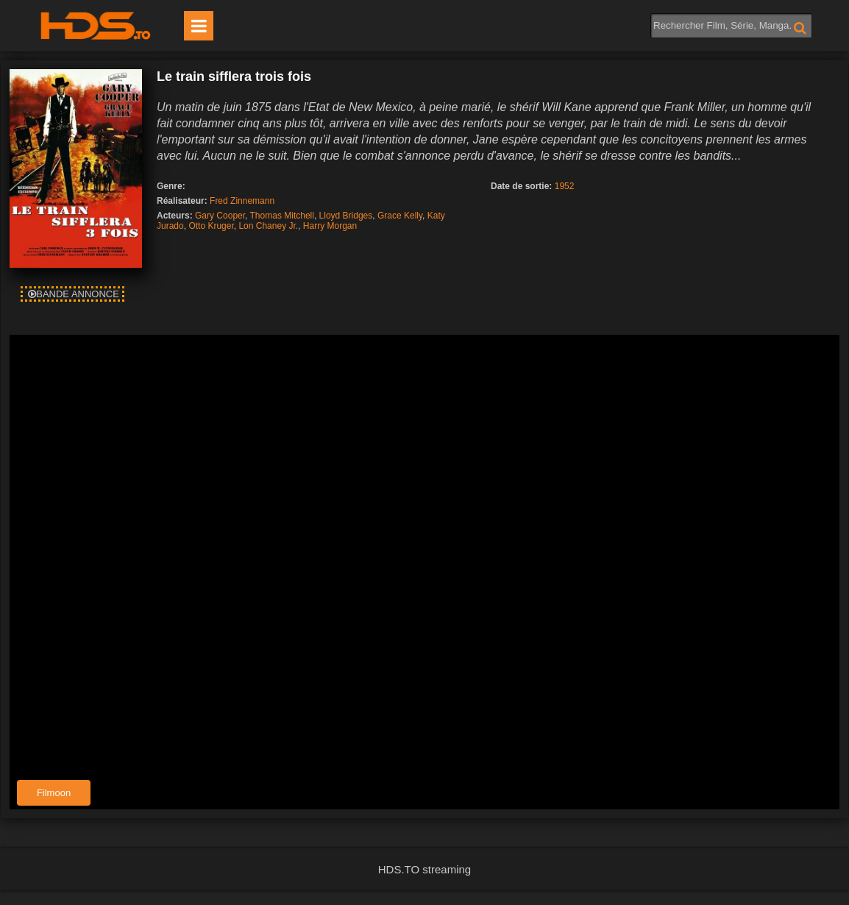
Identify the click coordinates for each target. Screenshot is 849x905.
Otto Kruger (210, 226)
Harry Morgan (330, 226)
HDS (95, 26)
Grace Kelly (399, 215)
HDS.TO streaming (424, 869)
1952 (565, 186)
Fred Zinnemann (242, 201)
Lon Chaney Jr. (268, 226)
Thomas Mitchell (282, 215)
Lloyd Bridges (346, 215)
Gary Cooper (220, 215)
